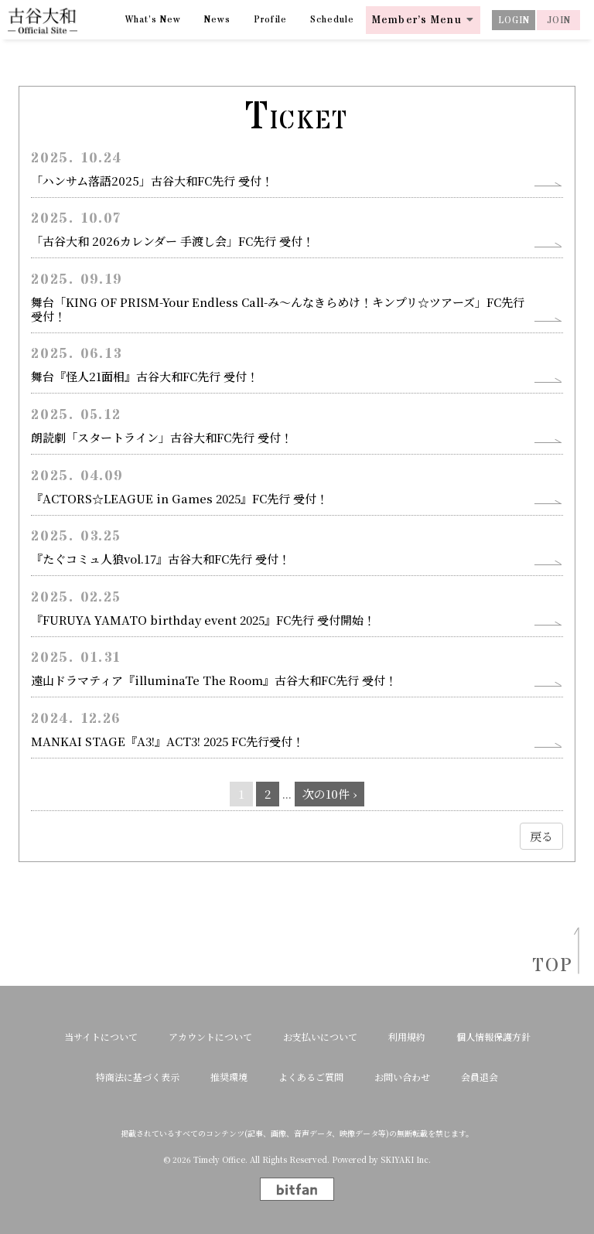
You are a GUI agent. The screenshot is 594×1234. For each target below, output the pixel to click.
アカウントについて (210, 1036)
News (217, 19)
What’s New (153, 19)
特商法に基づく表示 (137, 1077)
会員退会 (479, 1077)
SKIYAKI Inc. (406, 1159)
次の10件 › (329, 794)
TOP (547, 966)
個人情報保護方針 (493, 1036)
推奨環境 (229, 1077)
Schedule (332, 19)
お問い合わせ (402, 1077)
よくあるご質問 (310, 1077)
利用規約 (406, 1036)
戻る (541, 836)
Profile (271, 19)
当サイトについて (101, 1036)
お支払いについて (320, 1036)
